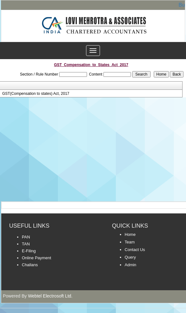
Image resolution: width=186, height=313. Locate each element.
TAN (26, 244)
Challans (30, 264)
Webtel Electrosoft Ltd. (50, 295)
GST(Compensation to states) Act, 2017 (35, 93)
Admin (130, 264)
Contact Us (135, 249)
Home (130, 234)
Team (130, 242)
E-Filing (29, 251)
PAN (26, 237)
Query (130, 257)
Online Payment (36, 257)
